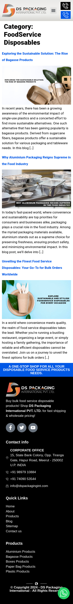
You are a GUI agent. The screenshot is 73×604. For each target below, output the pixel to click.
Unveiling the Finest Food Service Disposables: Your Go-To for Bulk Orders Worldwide (32, 267)
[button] (53, 10)
